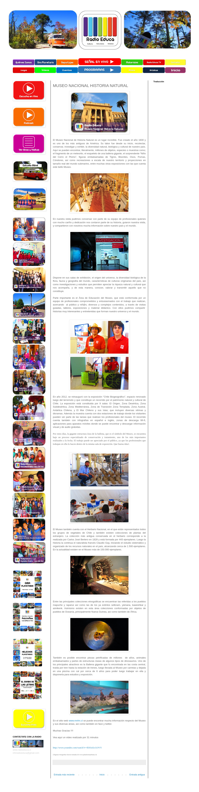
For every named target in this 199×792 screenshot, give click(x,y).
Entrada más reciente (64, 774)
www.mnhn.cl (76, 720)
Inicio (101, 774)
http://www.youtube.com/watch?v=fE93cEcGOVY (77, 747)
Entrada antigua (137, 774)
